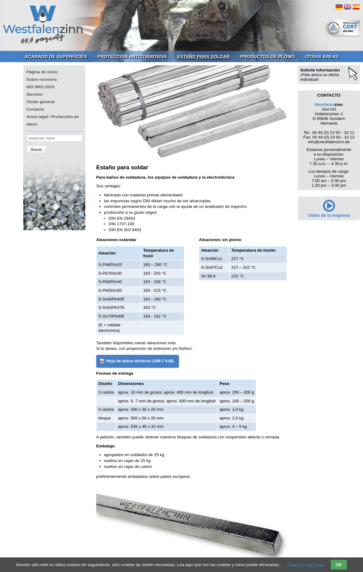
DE (339, 7)
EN (347, 7)
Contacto (35, 109)
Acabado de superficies (56, 56)
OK (339, 564)
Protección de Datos (306, 564)
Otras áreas (321, 56)
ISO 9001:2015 (40, 87)
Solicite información (320, 70)
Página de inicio (42, 72)
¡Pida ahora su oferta (319, 74)
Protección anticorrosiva (132, 56)
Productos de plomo (267, 56)
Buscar (36, 149)
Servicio (34, 94)
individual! (309, 79)
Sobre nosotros (41, 79)
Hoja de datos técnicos (140, 361)
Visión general (40, 101)
